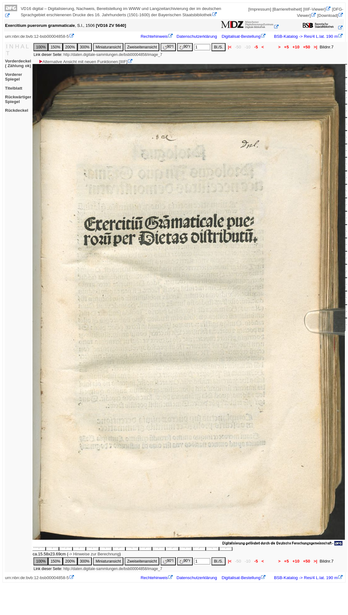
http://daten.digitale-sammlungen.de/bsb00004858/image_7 (112, 54)
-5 (256, 47)
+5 (286, 47)
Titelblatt (13, 88)
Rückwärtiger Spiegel (18, 99)
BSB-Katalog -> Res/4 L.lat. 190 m (305, 36)
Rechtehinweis (154, 36)
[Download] (327, 15)
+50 (306, 47)
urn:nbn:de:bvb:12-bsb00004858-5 (37, 36)
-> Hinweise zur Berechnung (94, 554)
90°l (168, 47)
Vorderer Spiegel (13, 76)
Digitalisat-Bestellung (241, 36)
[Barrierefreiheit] (287, 9)
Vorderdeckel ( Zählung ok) (18, 63)
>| (315, 47)
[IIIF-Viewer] (314, 9)
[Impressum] (259, 9)
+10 (296, 47)
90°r (185, 47)
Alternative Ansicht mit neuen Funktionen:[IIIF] (82, 61)
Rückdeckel (16, 110)
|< (230, 47)
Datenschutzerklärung (196, 36)
